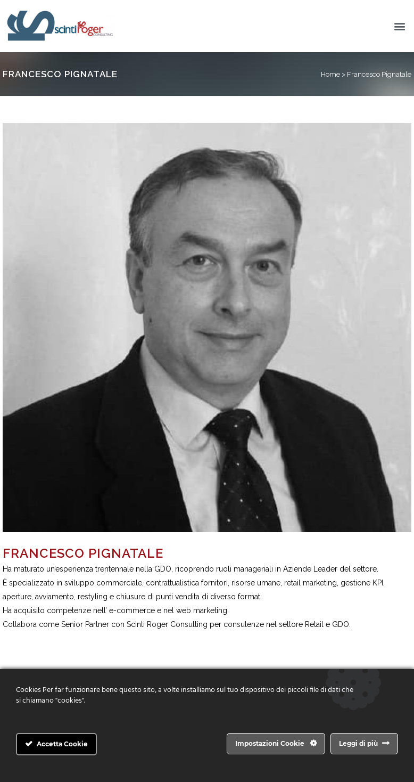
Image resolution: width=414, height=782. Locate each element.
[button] (400, 26)
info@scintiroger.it (33, 638)
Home (330, 74)
